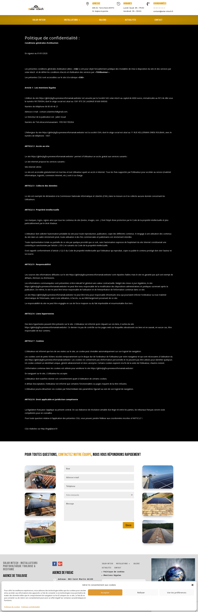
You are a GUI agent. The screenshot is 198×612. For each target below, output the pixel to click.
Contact (159, 20)
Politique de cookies (12, 607)
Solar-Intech (39, 20)
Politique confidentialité (30, 607)
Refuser (141, 592)
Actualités (130, 20)
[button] (192, 585)
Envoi (128, 525)
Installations (71, 20)
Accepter (105, 592)
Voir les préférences (176, 592)
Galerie (102, 20)
